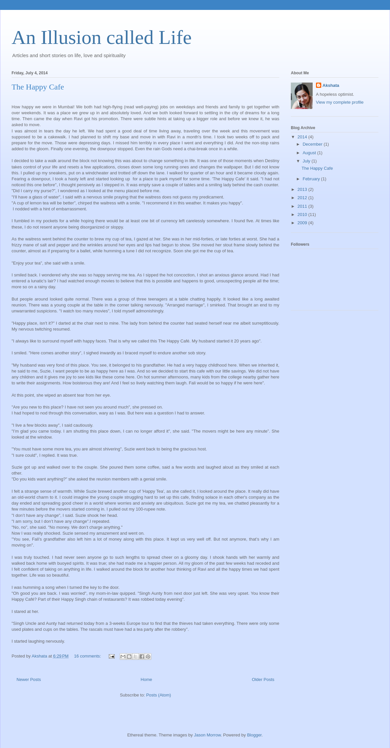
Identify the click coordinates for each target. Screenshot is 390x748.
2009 (302, 222)
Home (146, 679)
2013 (302, 189)
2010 (302, 214)
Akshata (331, 85)
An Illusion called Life (102, 37)
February (312, 178)
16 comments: (88, 656)
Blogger (254, 734)
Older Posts (263, 679)
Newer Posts (29, 679)
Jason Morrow (207, 734)
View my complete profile (340, 102)
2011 (302, 206)
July (307, 161)
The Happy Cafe (38, 87)
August (310, 152)
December (313, 144)
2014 (302, 136)
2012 (302, 197)
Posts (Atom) (158, 695)
